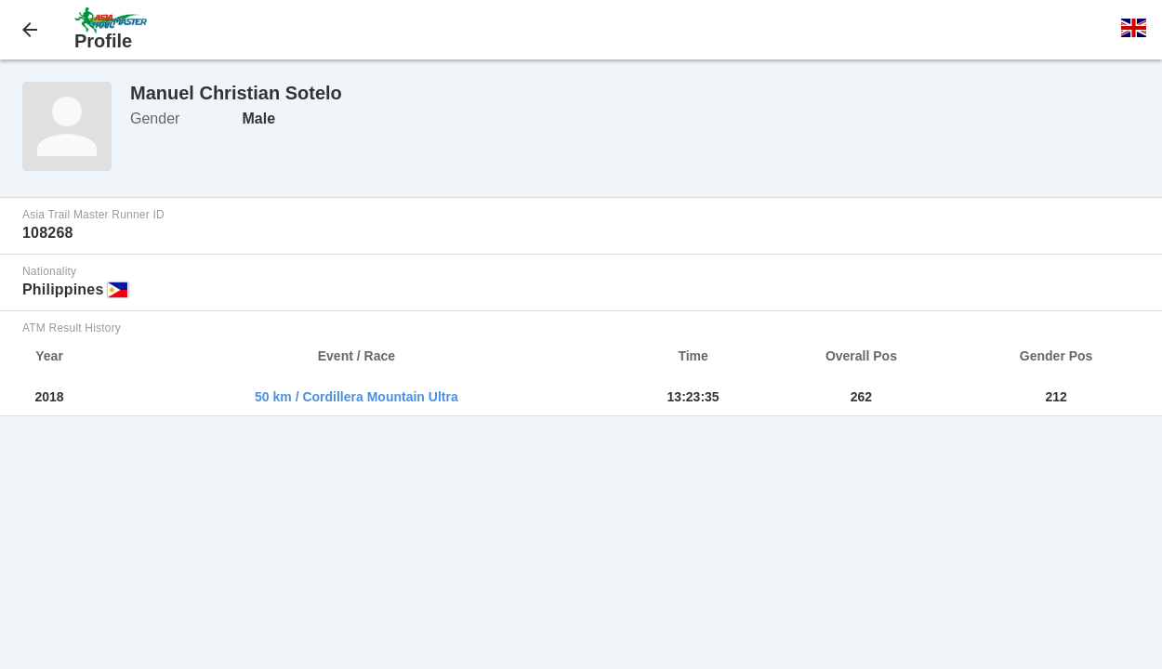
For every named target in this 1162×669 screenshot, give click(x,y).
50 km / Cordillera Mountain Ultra (356, 396)
